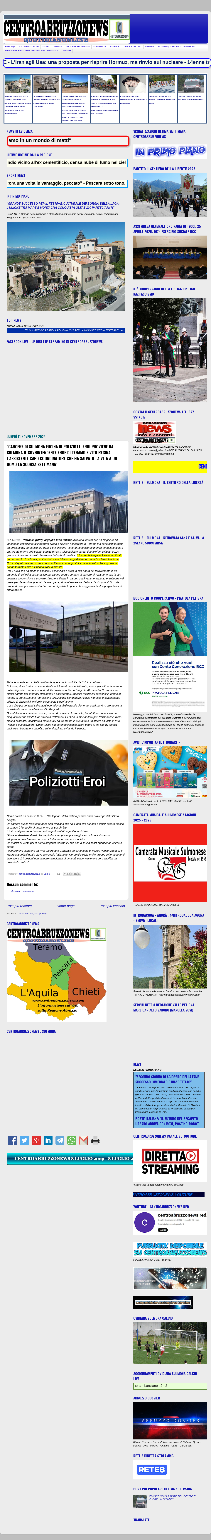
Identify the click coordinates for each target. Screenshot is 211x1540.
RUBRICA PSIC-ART (133, 47)
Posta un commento (22, 891)
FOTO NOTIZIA (99, 47)
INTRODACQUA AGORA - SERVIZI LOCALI (176, 47)
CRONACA (57, 47)
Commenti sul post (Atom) (32, 913)
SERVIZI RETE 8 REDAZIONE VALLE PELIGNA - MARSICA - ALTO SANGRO (38, 51)
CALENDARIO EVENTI (29, 47)
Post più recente (19, 906)
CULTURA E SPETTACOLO (78, 47)
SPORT (45, 47)
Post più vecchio (112, 906)
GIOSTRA (149, 47)
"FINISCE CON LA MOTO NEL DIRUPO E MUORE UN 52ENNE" (171, 1498)
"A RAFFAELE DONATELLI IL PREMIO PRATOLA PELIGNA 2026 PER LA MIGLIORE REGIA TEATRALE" (65, 330)
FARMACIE (115, 47)
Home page (10, 47)
